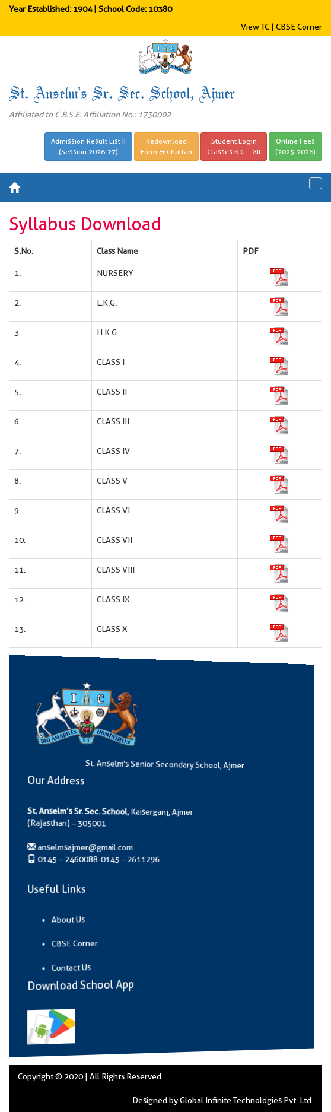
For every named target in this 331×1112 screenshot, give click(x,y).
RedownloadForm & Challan (166, 146)
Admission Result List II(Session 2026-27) (88, 146)
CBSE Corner (299, 26)
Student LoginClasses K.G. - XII (233, 146)
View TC (255, 26)
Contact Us (91, 971)
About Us (89, 921)
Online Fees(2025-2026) (295, 146)
